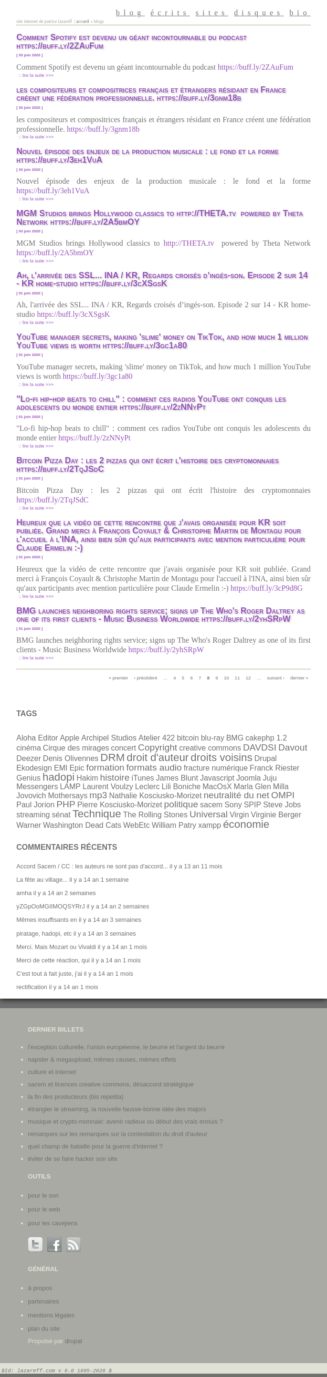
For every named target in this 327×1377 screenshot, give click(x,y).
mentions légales (51, 1315)
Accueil (82, 21)
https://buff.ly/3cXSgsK (74, 314)
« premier (118, 677)
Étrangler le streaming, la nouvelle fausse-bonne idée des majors (117, 1109)
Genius (28, 778)
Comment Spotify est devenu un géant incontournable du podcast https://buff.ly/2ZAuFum (131, 41)
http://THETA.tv (191, 243)
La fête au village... (41, 879)
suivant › (276, 677)
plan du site (44, 1328)
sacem (211, 805)
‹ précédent (146, 677)
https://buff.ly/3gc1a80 (99, 376)
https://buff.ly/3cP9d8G (268, 588)
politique (181, 804)
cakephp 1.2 (266, 738)
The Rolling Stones (155, 815)
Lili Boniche (180, 786)
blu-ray (212, 738)
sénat (61, 815)
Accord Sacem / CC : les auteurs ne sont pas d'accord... (92, 866)
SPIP (252, 805)
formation (105, 767)
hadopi (58, 777)
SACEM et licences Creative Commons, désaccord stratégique (111, 1084)
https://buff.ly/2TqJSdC (53, 500)
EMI (60, 768)
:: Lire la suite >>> (36, 75)
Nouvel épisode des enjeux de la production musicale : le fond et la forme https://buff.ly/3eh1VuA (147, 155)
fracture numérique (216, 768)
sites (212, 13)
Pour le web (44, 1209)
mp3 (98, 795)
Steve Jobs (282, 805)
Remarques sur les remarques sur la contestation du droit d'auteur (118, 1133)
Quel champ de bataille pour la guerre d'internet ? (95, 1146)
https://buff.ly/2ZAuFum (256, 67)
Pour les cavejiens (53, 1223)
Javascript (217, 778)
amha (24, 893)
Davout (292, 747)
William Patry (174, 825)
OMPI (283, 795)
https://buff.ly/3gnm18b (104, 129)
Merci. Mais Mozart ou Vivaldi (56, 946)
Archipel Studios (109, 738)
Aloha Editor (37, 738)
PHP (65, 804)
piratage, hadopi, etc (44, 933)
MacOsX (217, 786)
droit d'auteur (158, 757)
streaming (33, 815)
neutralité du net (236, 795)
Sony (233, 805)
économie (246, 824)
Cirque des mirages (76, 748)
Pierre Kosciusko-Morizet (119, 805)
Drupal (265, 758)
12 (248, 677)
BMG (234, 738)
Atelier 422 (156, 738)
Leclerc (147, 786)
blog (130, 13)
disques (259, 13)
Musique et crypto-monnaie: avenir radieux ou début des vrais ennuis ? (125, 1121)
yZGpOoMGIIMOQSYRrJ (50, 906)
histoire (115, 777)
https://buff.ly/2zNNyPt (95, 438)
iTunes (142, 778)
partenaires (43, 1301)
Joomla (248, 778)
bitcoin (188, 738)
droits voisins (221, 757)
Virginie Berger (276, 815)
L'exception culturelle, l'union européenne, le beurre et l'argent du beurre (126, 1047)
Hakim (87, 778)
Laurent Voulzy (108, 786)
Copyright (157, 747)
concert (123, 748)
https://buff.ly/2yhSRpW (167, 650)
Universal (209, 814)
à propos (40, 1288)
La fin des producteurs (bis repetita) (76, 1096)
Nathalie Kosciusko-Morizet (155, 796)
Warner (28, 825)
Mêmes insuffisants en (46, 919)
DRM (112, 757)
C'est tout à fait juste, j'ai (49, 973)
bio (299, 13)
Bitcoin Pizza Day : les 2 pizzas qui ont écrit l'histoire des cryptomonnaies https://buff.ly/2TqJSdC (147, 465)
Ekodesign (34, 768)
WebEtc (136, 825)
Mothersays (68, 796)
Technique (97, 814)
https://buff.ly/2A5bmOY (55, 253)
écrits (170, 13)
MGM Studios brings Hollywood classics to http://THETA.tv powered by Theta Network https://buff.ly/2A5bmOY (159, 218)
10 (226, 677)
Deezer (28, 758)
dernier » (299, 677)
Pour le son (43, 1195)
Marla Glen (252, 786)
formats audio (154, 767)
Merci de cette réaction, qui (53, 960)
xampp (209, 825)
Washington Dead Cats (82, 825)
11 (237, 677)
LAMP (70, 786)
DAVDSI (259, 747)
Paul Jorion (35, 805)
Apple (69, 738)
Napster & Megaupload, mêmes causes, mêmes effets (102, 1059)
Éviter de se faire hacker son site (72, 1158)
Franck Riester (274, 768)
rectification (31, 987)
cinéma (28, 748)
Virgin (239, 815)
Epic (76, 768)
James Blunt (177, 778)
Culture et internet (52, 1071)
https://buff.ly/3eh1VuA (53, 191)
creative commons (210, 748)
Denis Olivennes (71, 758)
